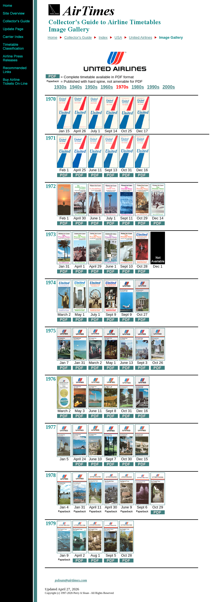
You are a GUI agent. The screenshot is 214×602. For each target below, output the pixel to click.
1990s (153, 87)
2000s (168, 87)
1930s (60, 87)
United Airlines (140, 37)
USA (118, 37)
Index (103, 37)
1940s (76, 87)
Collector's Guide (78, 37)
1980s (138, 87)
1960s (107, 87)
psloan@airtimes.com (71, 580)
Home (52, 37)
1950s (91, 87)
